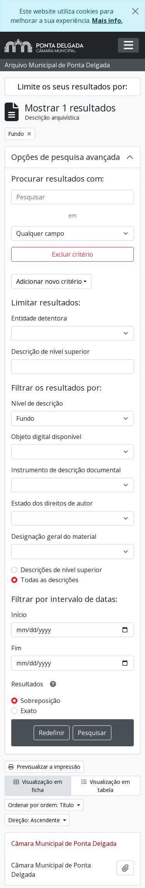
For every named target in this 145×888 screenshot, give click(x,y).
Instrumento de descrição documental (66, 470)
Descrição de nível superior (50, 351)
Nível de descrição (37, 403)
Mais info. (107, 20)
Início (19, 614)
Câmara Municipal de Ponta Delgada (63, 843)
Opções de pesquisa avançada (65, 157)
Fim (16, 648)
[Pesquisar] (72, 197)
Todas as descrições (49, 580)
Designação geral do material (53, 536)
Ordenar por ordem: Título (41, 805)
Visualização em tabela (105, 786)
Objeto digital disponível (46, 436)
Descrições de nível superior (61, 570)
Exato (28, 710)
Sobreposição (40, 700)
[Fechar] (135, 11)
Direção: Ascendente (34, 820)
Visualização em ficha (38, 786)
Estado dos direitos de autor (52, 503)
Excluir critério (72, 254)
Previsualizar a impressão (44, 766)
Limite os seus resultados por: (72, 86)
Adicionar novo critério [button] (49, 281)
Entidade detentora (39, 318)
